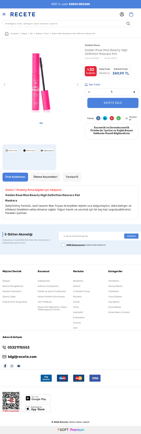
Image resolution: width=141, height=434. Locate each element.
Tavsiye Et (133, 118)
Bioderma (78, 281)
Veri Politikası (45, 302)
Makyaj (24, 34)
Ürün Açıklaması (15, 176)
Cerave (77, 322)
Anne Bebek (114, 307)
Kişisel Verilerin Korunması (51, 296)
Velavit (76, 286)
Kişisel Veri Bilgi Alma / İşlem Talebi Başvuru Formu (52, 308)
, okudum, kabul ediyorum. (83, 245)
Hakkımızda (44, 281)
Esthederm (79, 317)
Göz (31, 34)
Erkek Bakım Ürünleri (119, 312)
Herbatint (78, 312)
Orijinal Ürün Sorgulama (15, 302)
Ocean (76, 302)
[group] (41, 81)
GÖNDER (131, 236)
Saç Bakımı (114, 302)
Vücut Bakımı (115, 296)
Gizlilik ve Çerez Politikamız (52, 291)
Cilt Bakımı (113, 281)
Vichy (76, 307)
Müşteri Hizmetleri (12, 291)
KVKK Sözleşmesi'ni (76, 245)
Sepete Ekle (113, 102)
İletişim (6, 281)
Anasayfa (11, 33)
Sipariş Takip (9, 296)
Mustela (77, 296)
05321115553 (18, 347)
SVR (75, 328)
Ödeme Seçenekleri (45, 176)
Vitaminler (113, 291)
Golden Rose (92, 45)
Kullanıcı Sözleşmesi (48, 286)
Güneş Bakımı (115, 286)
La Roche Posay (81, 291)
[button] (41, 123)
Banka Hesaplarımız (13, 286)
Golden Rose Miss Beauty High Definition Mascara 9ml (73, 34)
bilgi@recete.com (22, 357)
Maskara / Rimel (42, 34)
